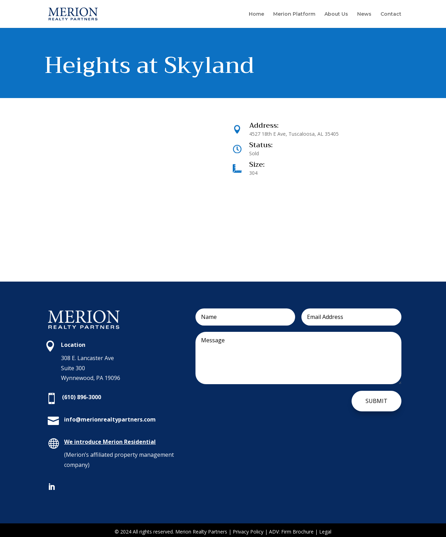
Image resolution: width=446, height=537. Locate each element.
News (364, 14)
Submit (376, 401)
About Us (336, 14)
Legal (325, 531)
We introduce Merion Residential (110, 442)
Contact (390, 14)
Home (256, 14)
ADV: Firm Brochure (291, 531)
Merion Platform (294, 14)
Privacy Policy (248, 531)
